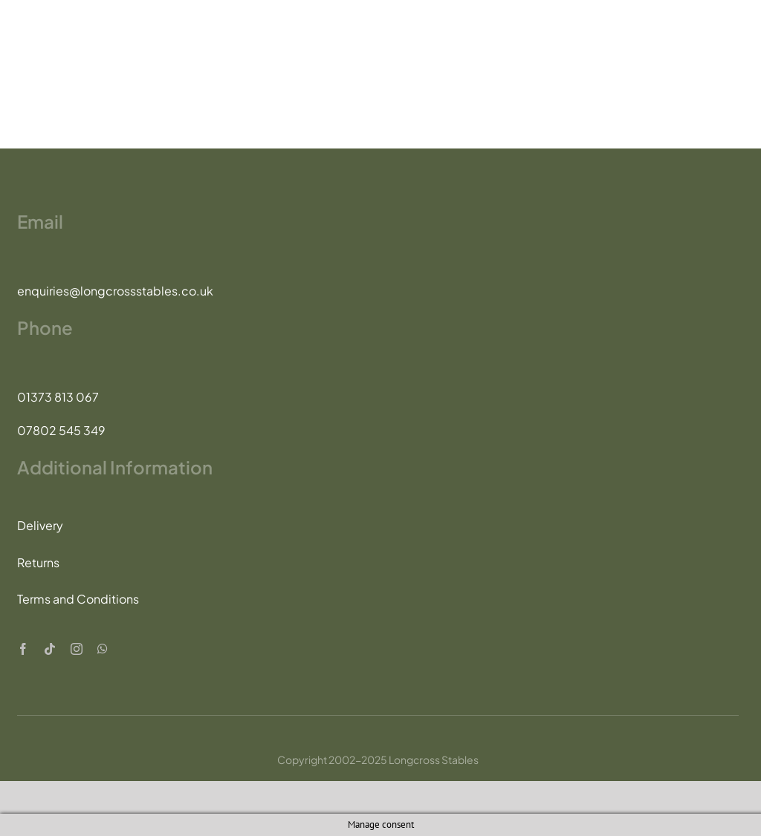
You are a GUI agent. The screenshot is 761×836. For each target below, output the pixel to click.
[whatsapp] (102, 649)
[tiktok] (50, 649)
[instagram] (76, 649)
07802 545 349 (61, 430)
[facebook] (23, 649)
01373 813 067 (58, 397)
